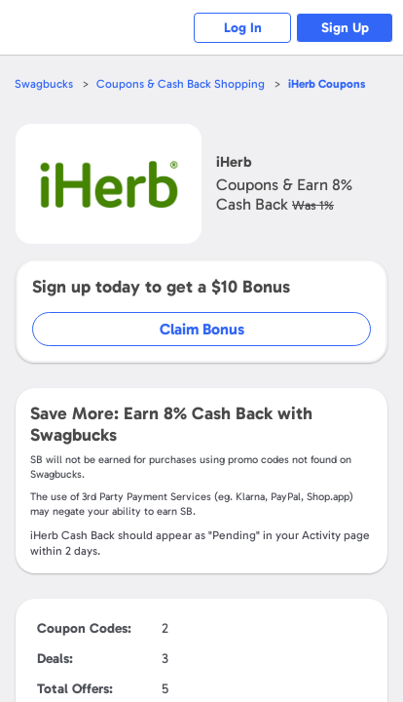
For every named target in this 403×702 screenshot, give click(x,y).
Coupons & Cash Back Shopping (180, 84)
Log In (243, 28)
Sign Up (345, 28)
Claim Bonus (202, 329)
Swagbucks (44, 84)
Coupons (326, 84)
